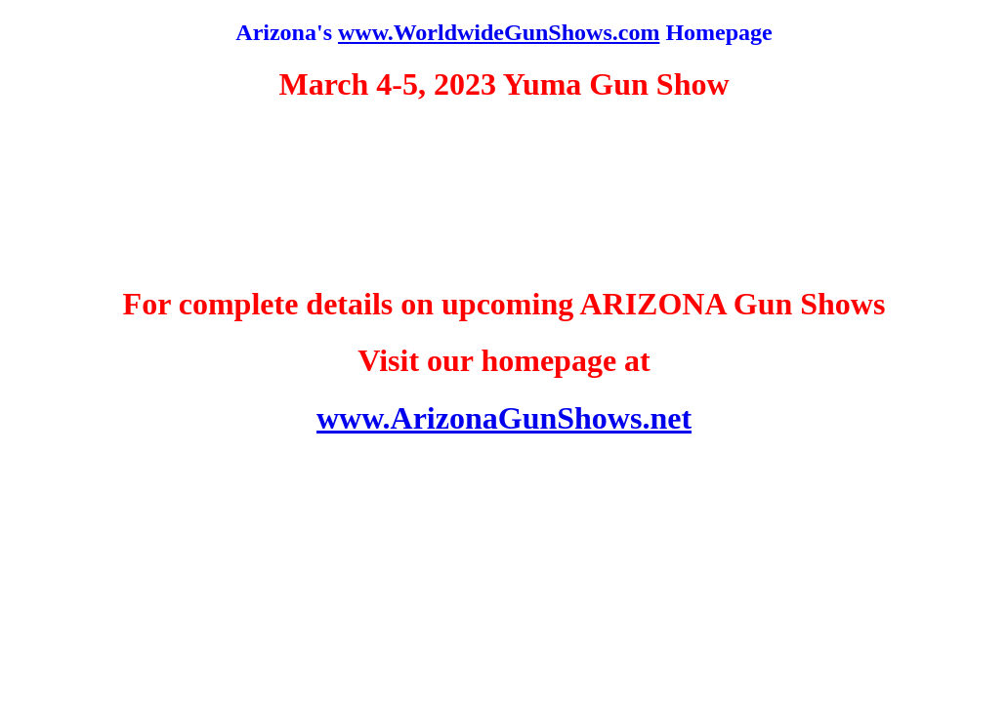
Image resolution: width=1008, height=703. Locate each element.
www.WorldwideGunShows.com (498, 32)
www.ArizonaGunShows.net (504, 417)
